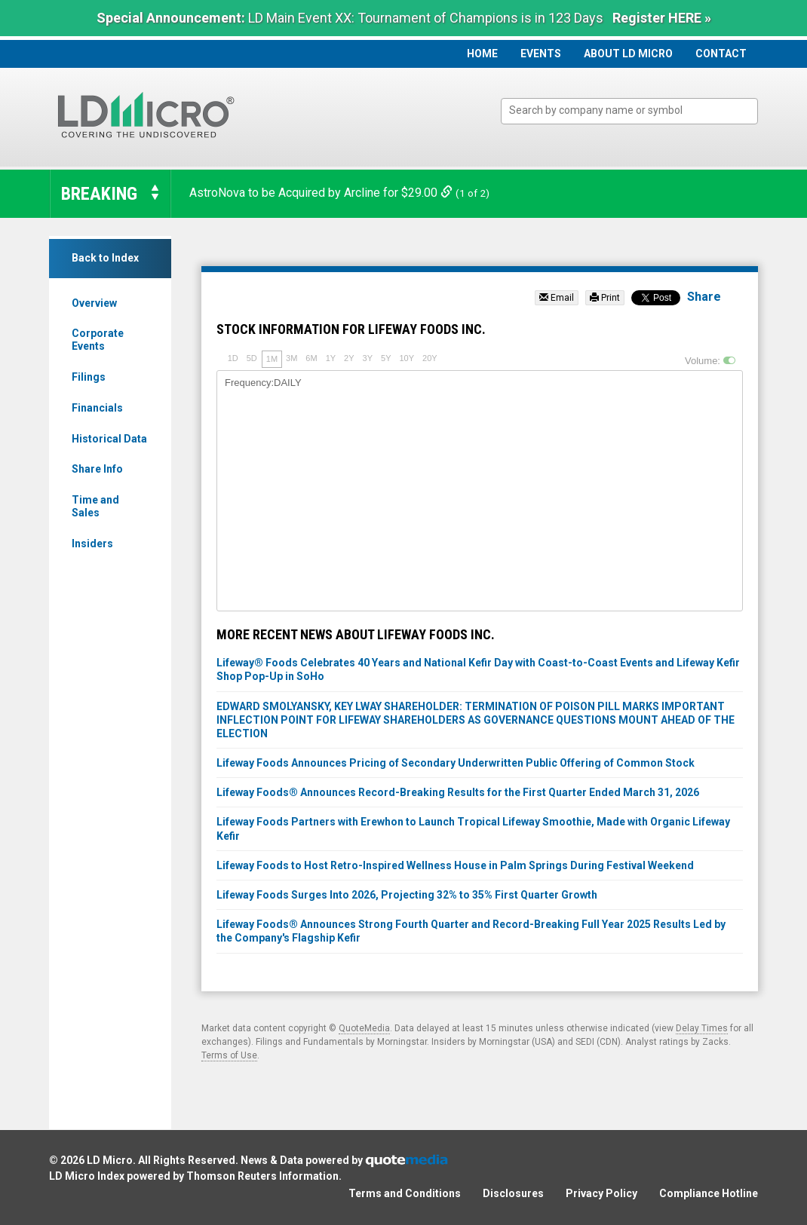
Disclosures (513, 1193)
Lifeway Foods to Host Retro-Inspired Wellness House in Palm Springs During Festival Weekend (455, 865)
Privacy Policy (601, 1193)
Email (556, 297)
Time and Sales (95, 506)
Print (605, 297)
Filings (89, 377)
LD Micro (110, 1160)
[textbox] (637, 110)
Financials (97, 408)
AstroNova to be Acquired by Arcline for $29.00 (322, 192)
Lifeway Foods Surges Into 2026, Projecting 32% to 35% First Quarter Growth (406, 895)
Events (540, 53)
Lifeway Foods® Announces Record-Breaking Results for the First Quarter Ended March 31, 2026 (457, 792)
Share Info (97, 469)
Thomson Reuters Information (262, 1176)
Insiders (92, 543)
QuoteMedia (364, 1028)
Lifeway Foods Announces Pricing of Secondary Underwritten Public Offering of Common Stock (455, 763)
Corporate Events (98, 339)
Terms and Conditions (404, 1193)
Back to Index (105, 258)
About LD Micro (628, 53)
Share (704, 296)
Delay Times (702, 1028)
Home (482, 53)
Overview (94, 303)
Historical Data (109, 439)
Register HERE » (661, 18)
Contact (721, 53)
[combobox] (629, 111)
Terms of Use (229, 1055)
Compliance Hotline (708, 1193)
